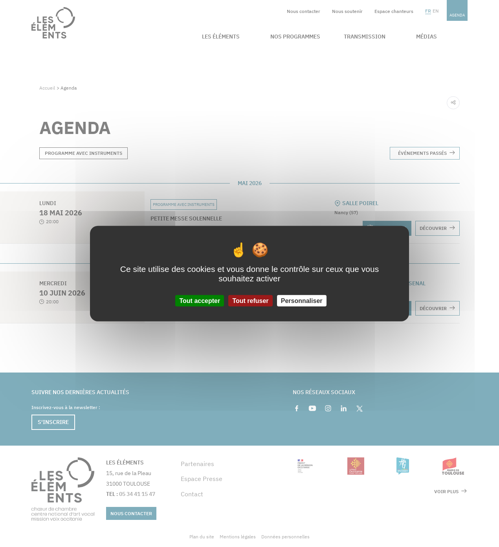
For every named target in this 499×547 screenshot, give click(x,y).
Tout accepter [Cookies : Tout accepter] (199, 300)
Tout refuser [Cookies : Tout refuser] (250, 300)
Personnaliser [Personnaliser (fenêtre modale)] (302, 300)
